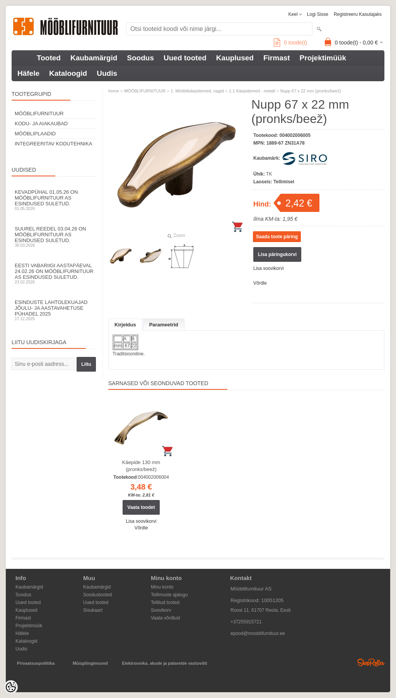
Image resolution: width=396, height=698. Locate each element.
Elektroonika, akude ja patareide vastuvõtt (164, 663)
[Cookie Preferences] (11, 687)
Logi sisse (317, 14)
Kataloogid (68, 73)
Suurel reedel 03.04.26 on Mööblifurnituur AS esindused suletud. (54, 236)
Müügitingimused (90, 663)
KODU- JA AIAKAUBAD (41, 123)
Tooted (49, 58)
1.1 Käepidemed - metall (252, 91)
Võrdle (260, 283)
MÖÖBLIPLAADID (35, 134)
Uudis (107, 73)
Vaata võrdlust (165, 618)
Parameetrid (163, 325)
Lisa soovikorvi (268, 268)
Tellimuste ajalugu (169, 594)
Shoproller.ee (370, 662)
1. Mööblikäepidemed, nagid (197, 91)
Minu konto (162, 587)
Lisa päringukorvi (277, 254)
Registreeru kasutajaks (358, 14)
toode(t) (290, 42)
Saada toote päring (277, 236)
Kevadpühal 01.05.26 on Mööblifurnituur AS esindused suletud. (54, 200)
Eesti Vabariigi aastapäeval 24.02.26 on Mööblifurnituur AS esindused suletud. (54, 273)
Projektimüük (323, 58)
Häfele (28, 73)
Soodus (140, 58)
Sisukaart (92, 610)
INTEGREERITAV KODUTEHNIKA (53, 144)
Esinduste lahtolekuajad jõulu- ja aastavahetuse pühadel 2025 (54, 310)
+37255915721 (245, 622)
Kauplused (235, 58)
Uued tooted (185, 58)
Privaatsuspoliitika (36, 663)
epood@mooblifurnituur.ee (257, 633)
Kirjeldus (125, 325)
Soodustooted (97, 594)
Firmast (276, 58)
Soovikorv (161, 610)
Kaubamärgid (93, 58)
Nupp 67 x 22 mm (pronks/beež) (310, 91)
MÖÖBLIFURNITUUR (39, 113)
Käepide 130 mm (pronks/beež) (141, 465)
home (113, 91)
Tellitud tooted (165, 602)
